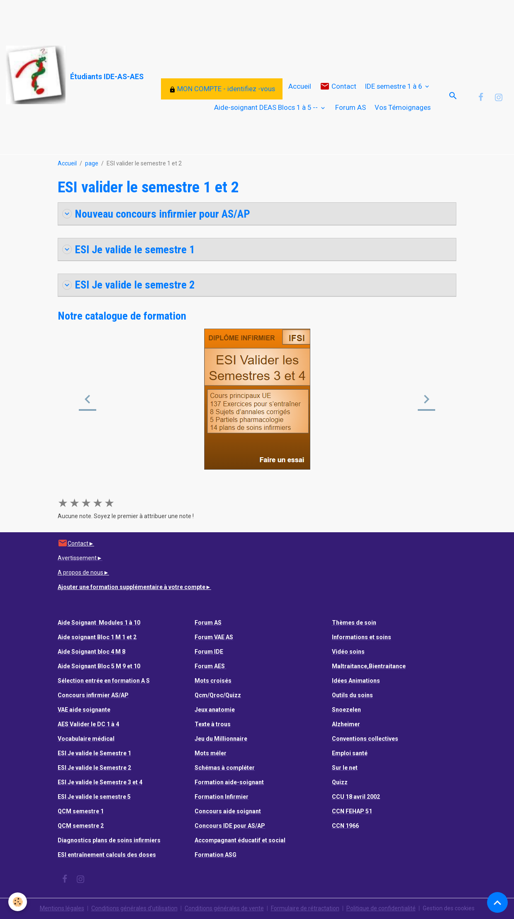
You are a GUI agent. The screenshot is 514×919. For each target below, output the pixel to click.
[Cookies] (17, 901)
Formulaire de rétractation (305, 908)
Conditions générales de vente (224, 908)
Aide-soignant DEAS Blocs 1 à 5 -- (266, 107)
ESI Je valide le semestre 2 (128, 284)
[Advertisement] (151, 18)
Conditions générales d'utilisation (134, 908)
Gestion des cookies (449, 908)
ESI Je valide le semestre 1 (128, 249)
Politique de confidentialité (381, 908)
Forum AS (350, 107)
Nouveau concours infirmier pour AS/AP (156, 213)
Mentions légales (62, 908)
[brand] (54, 75)
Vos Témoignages (403, 107)
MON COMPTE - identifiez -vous (222, 89)
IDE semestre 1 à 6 (394, 86)
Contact (338, 86)
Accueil (299, 86)
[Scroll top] (497, 902)
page (91, 163)
